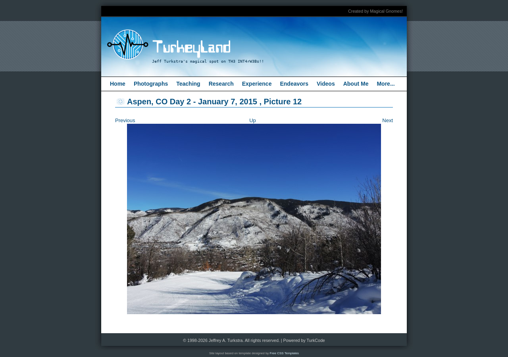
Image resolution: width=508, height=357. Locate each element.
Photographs (151, 84)
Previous (125, 120)
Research (221, 84)
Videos (326, 84)
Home (117, 84)
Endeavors (294, 84)
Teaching (188, 84)
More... (385, 84)
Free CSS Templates (284, 353)
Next (387, 120)
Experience (257, 84)
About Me (356, 84)
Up (252, 120)
